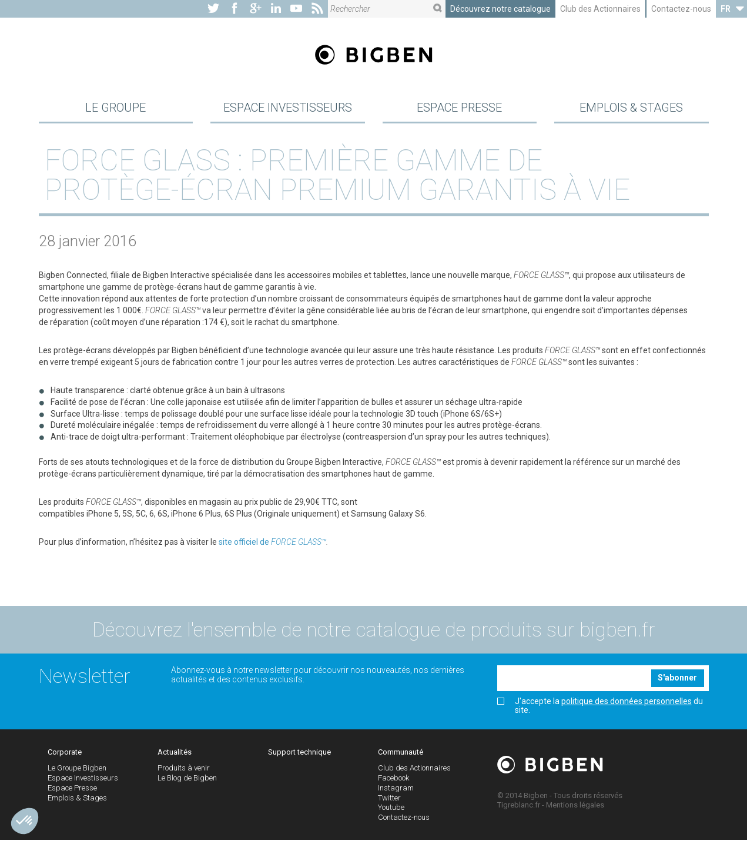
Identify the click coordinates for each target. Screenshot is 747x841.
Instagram (396, 789)
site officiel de (244, 543)
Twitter (389, 799)
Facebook (393, 779)
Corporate (65, 753)
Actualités (175, 753)
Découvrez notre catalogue (500, 9)
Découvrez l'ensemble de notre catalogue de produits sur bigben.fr (373, 630)
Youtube (391, 809)
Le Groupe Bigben (77, 769)
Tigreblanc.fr (518, 806)
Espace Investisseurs (287, 108)
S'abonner (677, 679)
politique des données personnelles (626, 702)
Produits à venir (184, 769)
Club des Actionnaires (600, 9)
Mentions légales (575, 806)
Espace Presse (459, 108)
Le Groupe (115, 108)
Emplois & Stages (631, 108)
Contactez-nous (681, 9)
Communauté (400, 753)
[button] (25, 821)
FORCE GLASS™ (298, 543)
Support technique (299, 753)
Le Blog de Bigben (187, 779)
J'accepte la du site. (600, 707)
